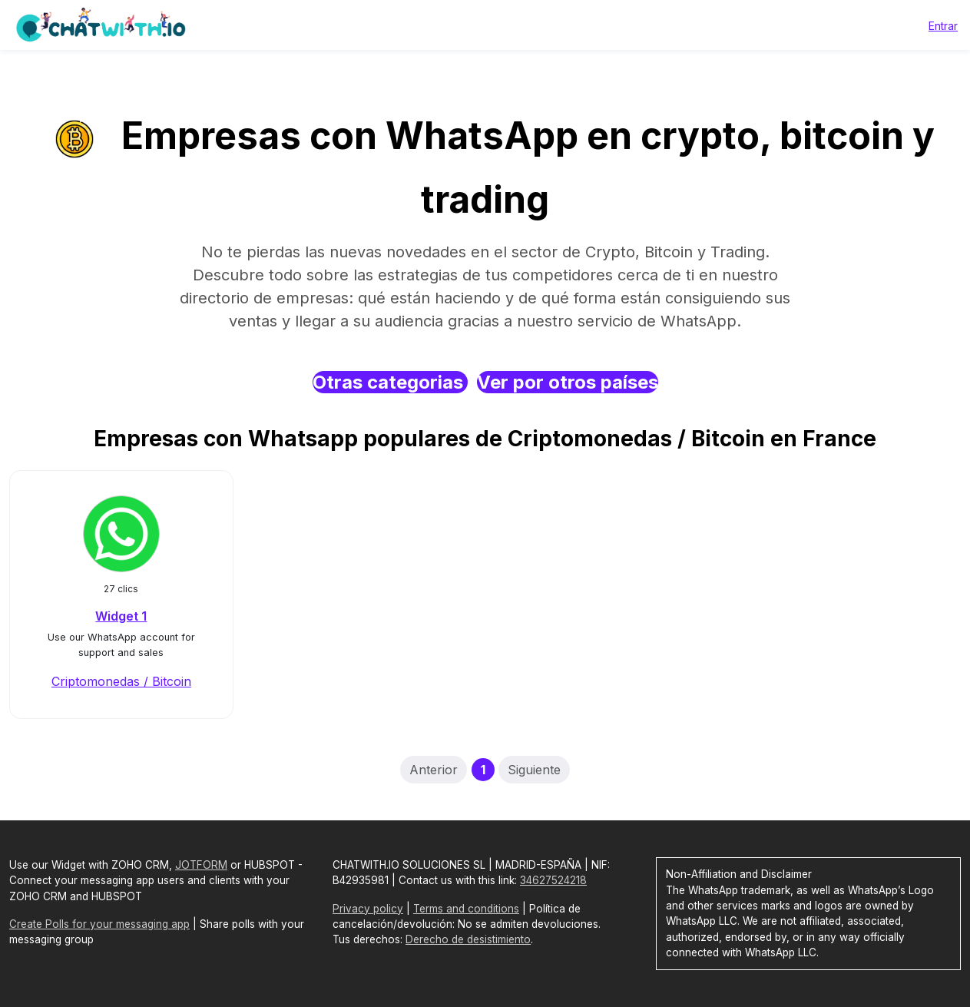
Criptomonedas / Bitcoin (121, 681)
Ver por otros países (567, 382)
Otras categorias (390, 382)
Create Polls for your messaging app (99, 924)
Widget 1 (121, 616)
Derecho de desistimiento (468, 939)
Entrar (943, 25)
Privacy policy (368, 909)
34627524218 (553, 880)
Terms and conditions (466, 909)
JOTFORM (201, 865)
